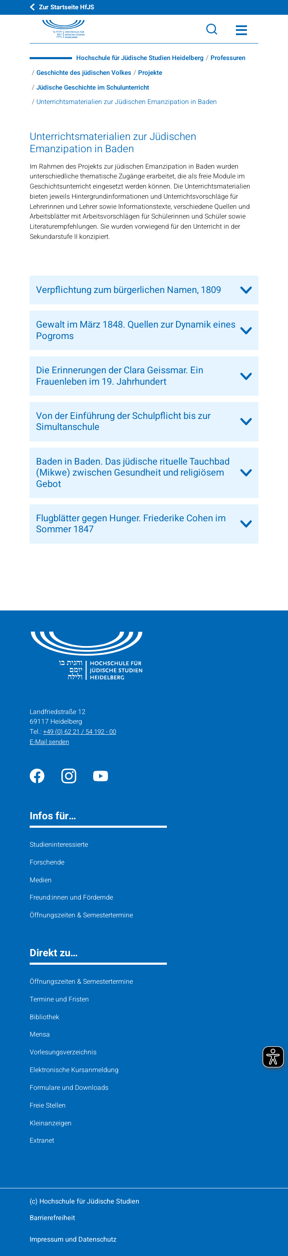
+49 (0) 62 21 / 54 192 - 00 (82, 732)
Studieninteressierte (59, 845)
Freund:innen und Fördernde (71, 897)
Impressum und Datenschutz (73, 1239)
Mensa (40, 1034)
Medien (41, 880)
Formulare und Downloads (69, 1088)
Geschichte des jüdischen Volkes (86, 73)
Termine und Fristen (59, 999)
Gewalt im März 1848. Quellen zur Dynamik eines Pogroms (135, 330)
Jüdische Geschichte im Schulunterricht (96, 87)
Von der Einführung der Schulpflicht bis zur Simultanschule (123, 421)
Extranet (42, 1141)
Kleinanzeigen (51, 1123)
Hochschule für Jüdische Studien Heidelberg (144, 58)
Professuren (237, 58)
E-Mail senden (51, 742)
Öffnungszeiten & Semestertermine (81, 915)
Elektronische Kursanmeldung (74, 1070)
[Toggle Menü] (241, 29)
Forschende (47, 862)
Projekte (155, 73)
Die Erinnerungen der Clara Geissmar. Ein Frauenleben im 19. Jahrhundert (119, 376)
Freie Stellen (48, 1105)
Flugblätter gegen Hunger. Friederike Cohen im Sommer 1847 (131, 524)
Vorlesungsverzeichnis (63, 1052)
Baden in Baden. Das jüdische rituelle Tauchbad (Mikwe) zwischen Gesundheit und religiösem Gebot (133, 473)
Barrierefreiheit (52, 1218)
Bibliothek (44, 1017)
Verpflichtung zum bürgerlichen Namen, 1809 (128, 290)
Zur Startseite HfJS (68, 7)
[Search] (212, 29)
